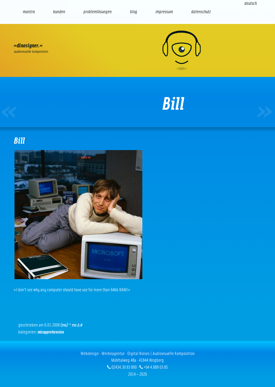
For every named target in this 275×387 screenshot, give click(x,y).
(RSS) (64, 325)
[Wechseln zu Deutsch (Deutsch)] (250, 3)
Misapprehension (51, 332)
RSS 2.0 (77, 325)
